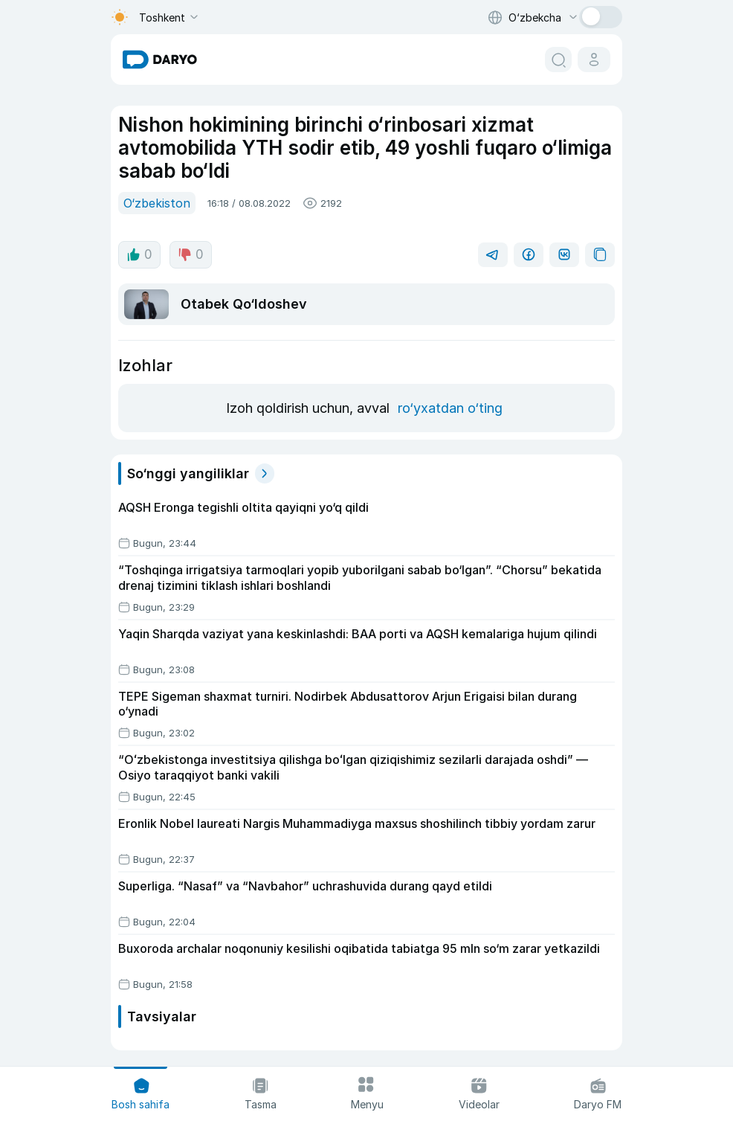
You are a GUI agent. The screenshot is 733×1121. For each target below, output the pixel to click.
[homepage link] (160, 59)
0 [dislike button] (191, 254)
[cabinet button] (594, 59)
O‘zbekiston (156, 203)
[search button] (558, 59)
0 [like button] (139, 254)
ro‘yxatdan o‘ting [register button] (450, 408)
